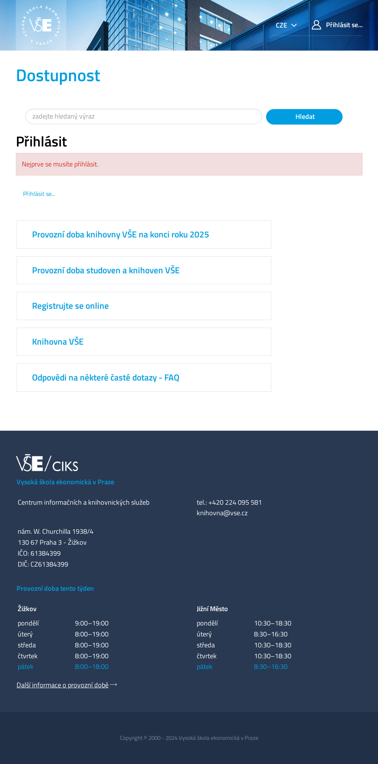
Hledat (304, 116)
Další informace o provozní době (63, 685)
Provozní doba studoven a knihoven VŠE (106, 270)
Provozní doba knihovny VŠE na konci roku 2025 (120, 234)
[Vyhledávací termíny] (143, 116)
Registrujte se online (70, 305)
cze (282, 25)
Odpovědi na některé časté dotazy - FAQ (105, 377)
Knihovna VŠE (58, 341)
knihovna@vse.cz (222, 513)
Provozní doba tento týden (55, 588)
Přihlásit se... (337, 25)
